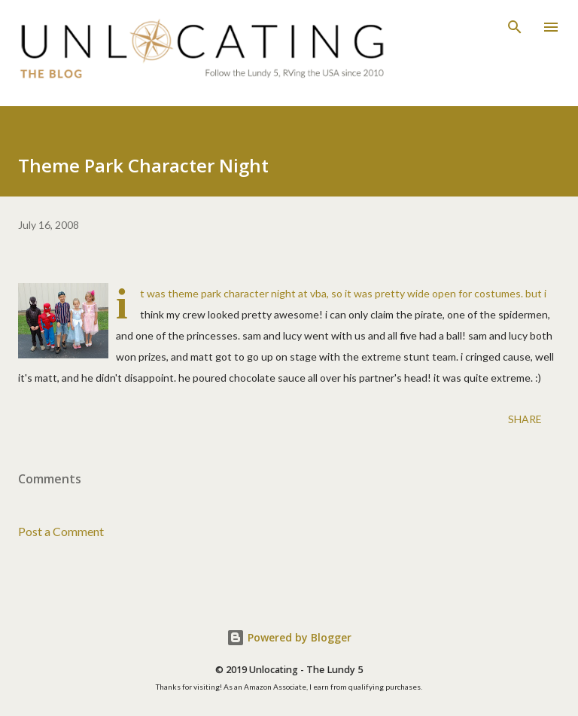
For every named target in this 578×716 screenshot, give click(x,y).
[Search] (515, 27)
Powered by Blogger (289, 637)
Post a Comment (61, 531)
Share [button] (525, 419)
